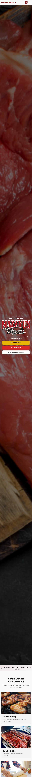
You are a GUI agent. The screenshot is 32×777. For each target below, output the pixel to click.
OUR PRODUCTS (16, 342)
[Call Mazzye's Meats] (26, 2)
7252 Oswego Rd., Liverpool (16, 352)
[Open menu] (29, 2)
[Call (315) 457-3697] (26, 2)
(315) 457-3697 (16, 347)
